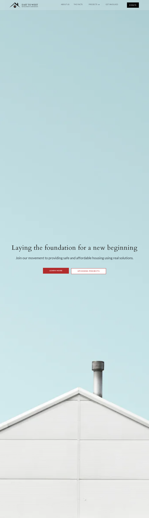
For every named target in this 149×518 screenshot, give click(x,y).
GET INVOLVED (112, 5)
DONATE (133, 4)
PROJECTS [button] (93, 5)
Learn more (55, 270)
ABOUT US (66, 5)
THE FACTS (78, 5)
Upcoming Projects (89, 270)
